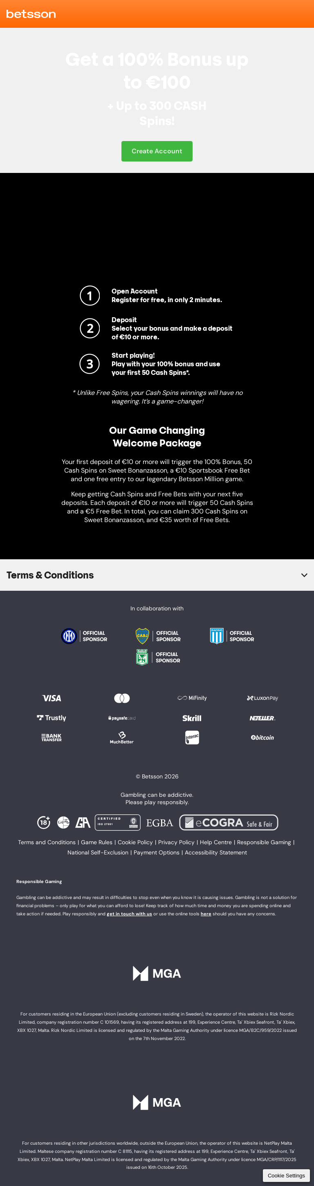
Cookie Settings (286, 1176)
